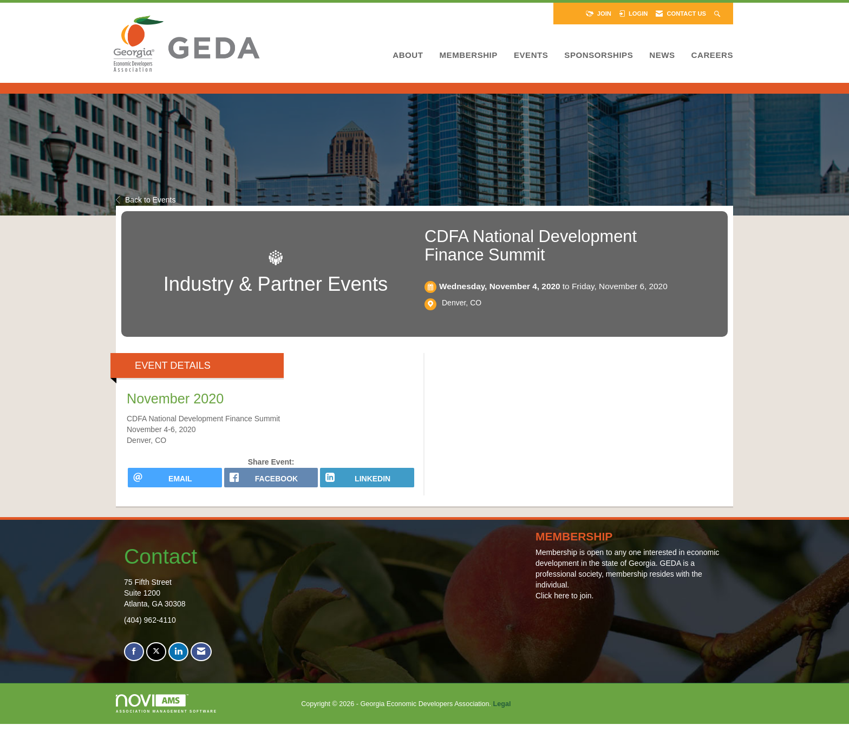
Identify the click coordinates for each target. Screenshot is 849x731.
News (662, 55)
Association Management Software (166, 710)
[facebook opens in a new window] (271, 481)
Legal (502, 711)
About (408, 55)
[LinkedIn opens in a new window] (367, 481)
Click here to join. (564, 603)
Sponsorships (598, 55)
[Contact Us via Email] (201, 659)
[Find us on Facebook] (134, 659)
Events (531, 55)
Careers (712, 55)
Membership (468, 55)
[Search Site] (718, 13)
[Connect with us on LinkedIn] (178, 659)
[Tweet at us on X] (156, 659)
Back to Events (145, 199)
